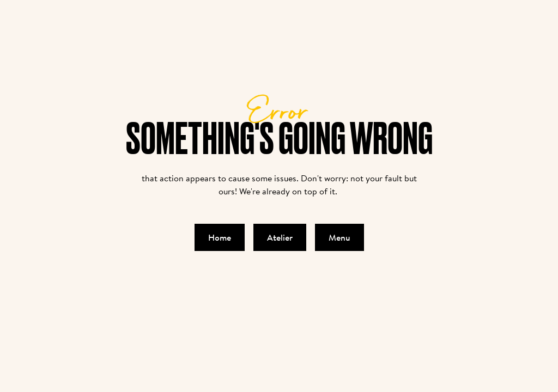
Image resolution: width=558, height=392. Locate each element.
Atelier (280, 237)
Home (219, 237)
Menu (339, 237)
